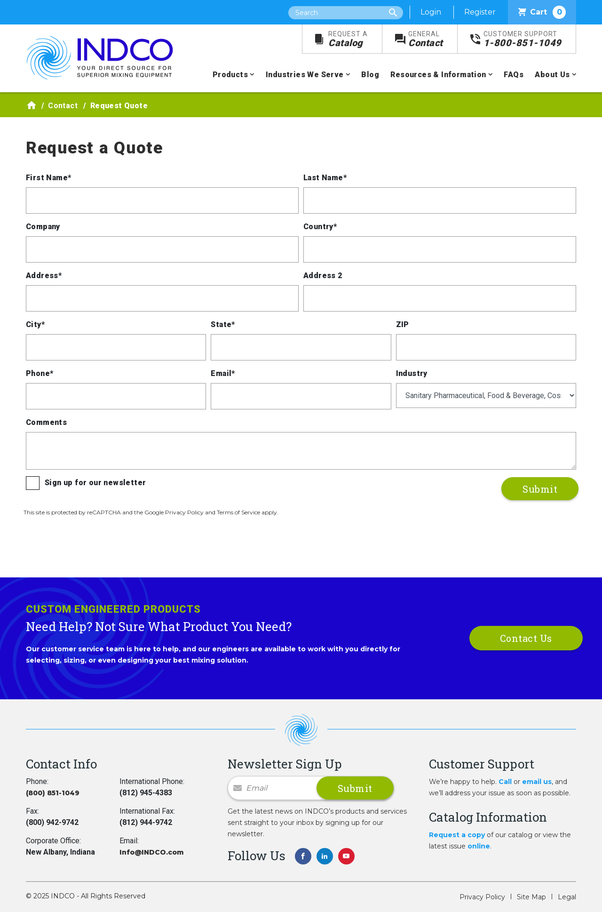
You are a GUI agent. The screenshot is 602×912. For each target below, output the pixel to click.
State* (223, 324)
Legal (567, 897)
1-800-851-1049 (522, 39)
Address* (44, 275)
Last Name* (325, 177)
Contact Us (526, 638)
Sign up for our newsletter (95, 482)
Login (430, 12)
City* (35, 324)
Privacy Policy (482, 897)
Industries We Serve (305, 74)
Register (480, 12)
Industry (412, 373)
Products (230, 74)
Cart (542, 12)
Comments (46, 422)
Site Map (531, 897)
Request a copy (457, 835)
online (478, 846)
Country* (320, 226)
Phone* (39, 373)
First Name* (48, 177)
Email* (223, 373)
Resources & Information (438, 74)
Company (43, 226)
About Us (552, 74)
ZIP (402, 324)
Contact (425, 39)
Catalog (348, 39)
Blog (370, 74)
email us (537, 781)
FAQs (513, 74)
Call (505, 781)
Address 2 (322, 275)
